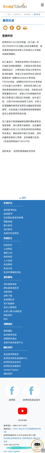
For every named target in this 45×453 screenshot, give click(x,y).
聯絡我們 (8, 373)
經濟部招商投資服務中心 (15, 358)
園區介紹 (8, 253)
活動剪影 (8, 291)
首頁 (9, 14)
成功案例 (27, 14)
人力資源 (8, 260)
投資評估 (17, 14)
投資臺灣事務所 (11, 354)
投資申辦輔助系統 (12, 272)
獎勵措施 (8, 221)
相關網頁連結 (10, 338)
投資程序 (8, 245)
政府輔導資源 (10, 334)
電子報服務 (9, 303)
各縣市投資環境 (11, 233)
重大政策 (8, 225)
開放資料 (8, 315)
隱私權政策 (27, 438)
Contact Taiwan (11, 370)
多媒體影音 (9, 299)
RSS (6, 319)
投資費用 (8, 264)
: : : (3, 14)
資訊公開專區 (10, 307)
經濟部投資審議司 (12, 366)
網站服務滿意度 (11, 288)
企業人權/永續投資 (13, 311)
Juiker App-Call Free (11, 445)
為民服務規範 (10, 284)
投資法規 (8, 268)
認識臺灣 (8, 213)
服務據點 (8, 331)
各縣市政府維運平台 (13, 342)
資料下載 (8, 295)
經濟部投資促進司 (12, 362)
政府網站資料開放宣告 (13, 438)
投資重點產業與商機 (13, 217)
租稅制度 (8, 256)
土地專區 (8, 249)
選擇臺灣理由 (10, 210)
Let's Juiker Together (12, 451)
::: (3, 379)
